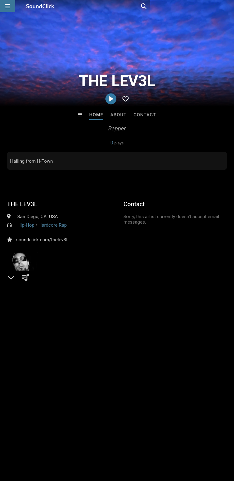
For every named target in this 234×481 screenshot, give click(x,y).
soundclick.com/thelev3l (41, 239)
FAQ (25, 444)
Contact (144, 115)
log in (53, 345)
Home (96, 115)
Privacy (145, 444)
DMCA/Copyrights (113, 444)
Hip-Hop (25, 225)
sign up (31, 345)
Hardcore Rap (52, 225)
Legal (164, 444)
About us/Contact (54, 444)
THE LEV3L (22, 204)
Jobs (83, 444)
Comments (22, 320)
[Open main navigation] (7, 6)
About (118, 115)
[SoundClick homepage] (40, 6)
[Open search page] (228, 6)
